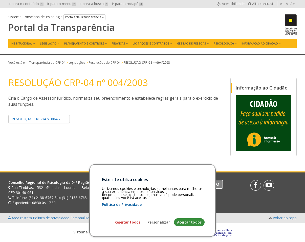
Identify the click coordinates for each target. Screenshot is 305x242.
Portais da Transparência (84, 17)
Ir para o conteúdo (25, 3)
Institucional (21, 43)
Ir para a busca (93, 3)
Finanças (118, 43)
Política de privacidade (51, 217)
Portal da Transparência (61, 28)
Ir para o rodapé (127, 3)
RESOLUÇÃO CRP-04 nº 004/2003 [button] (39, 119)
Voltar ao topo (285, 217)
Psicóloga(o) (224, 43)
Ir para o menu (61, 3)
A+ (292, 3)
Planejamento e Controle (84, 43)
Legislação (48, 43)
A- (282, 3)
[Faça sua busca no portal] (172, 184)
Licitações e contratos (151, 43)
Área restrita (20, 217)
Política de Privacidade (122, 229)
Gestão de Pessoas (191, 43)
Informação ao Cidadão (260, 43)
